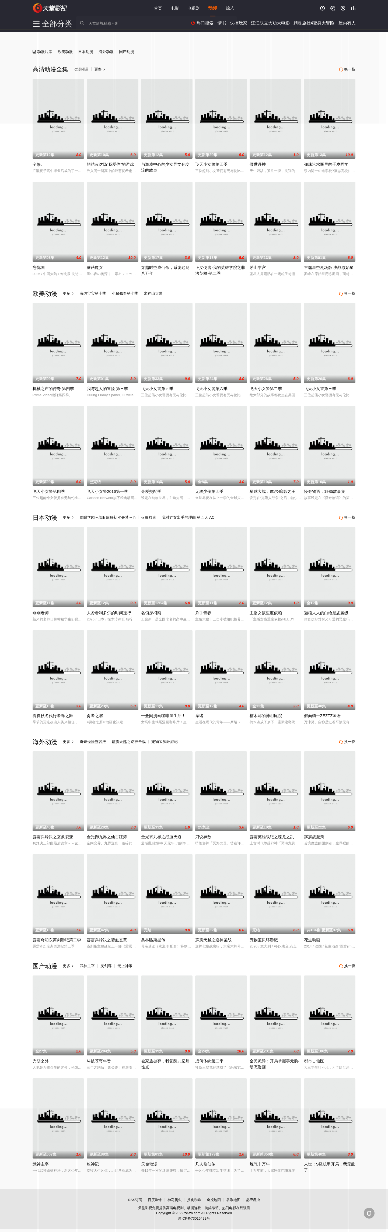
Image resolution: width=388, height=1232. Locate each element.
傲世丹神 (258, 164)
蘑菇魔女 (95, 267)
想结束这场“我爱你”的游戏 (110, 164)
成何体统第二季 (209, 1058)
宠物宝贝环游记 (164, 740)
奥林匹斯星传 (153, 938)
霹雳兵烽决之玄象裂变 (53, 835)
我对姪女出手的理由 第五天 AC (188, 516)
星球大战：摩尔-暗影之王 (272, 490)
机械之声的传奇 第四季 (53, 387)
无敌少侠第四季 (209, 490)
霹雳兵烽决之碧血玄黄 (107, 938)
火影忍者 (148, 516)
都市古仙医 (314, 1058)
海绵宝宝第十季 (93, 293)
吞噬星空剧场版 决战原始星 (329, 267)
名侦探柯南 (151, 611)
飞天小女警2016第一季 (107, 490)
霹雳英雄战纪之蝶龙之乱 (272, 835)
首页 (158, 8)
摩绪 (199, 714)
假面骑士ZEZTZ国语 (322, 714)
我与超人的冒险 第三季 (107, 387)
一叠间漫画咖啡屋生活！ (163, 714)
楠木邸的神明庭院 (266, 714)
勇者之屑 (95, 714)
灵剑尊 (106, 964)
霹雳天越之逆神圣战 (129, 740)
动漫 (212, 7)
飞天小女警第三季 (320, 387)
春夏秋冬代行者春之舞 (53, 714)
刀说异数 (203, 835)
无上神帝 (124, 964)
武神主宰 (87, 964)
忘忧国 (39, 267)
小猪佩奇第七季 (125, 293)
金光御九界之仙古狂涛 (107, 835)
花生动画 (312, 938)
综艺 (230, 8)
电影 (175, 8)
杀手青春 (203, 611)
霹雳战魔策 (314, 835)
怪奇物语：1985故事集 (324, 490)
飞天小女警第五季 (157, 387)
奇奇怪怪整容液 (93, 740)
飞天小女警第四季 (211, 164)
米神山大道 (153, 293)
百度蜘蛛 (155, 1197)
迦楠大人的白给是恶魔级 (326, 611)
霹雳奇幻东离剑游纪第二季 (57, 938)
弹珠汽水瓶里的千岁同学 (326, 164)
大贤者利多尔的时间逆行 (109, 611)
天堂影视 (50, 8)
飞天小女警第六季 (211, 387)
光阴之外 (41, 1058)
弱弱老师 (41, 611)
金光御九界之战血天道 (161, 835)
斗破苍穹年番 (99, 1058)
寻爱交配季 (151, 490)
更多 (68, 293)
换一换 (348, 293)
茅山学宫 (258, 267)
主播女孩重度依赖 (266, 611)
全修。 (39, 164)
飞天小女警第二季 (266, 387)
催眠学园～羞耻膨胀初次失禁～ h (108, 516)
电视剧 (193, 8)
